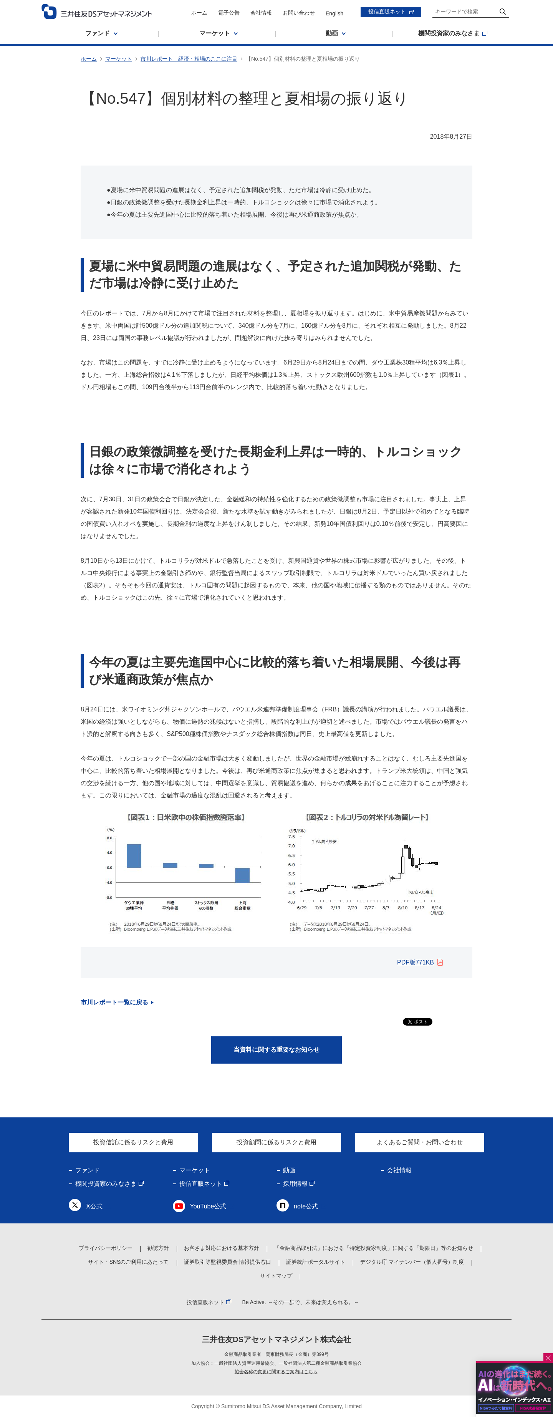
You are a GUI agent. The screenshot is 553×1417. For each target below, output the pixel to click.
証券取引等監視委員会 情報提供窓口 (228, 1262)
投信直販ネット (387, 11)
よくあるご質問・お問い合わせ (420, 1142)
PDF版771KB (415, 962)
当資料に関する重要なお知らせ (276, 1049)
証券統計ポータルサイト (315, 1262)
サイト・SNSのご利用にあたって (128, 1262)
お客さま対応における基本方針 (221, 1248)
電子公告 (229, 13)
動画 (289, 1170)
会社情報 (261, 13)
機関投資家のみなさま (106, 1183)
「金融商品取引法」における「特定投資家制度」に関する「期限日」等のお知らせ (373, 1248)
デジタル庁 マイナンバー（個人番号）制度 (412, 1262)
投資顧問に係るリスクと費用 (276, 1142)
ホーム (199, 13)
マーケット (118, 59)
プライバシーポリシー (105, 1248)
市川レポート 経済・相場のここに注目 (189, 59)
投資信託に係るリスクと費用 (133, 1142)
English (334, 13)
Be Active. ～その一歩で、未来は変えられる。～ (300, 1302)
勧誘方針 (158, 1248)
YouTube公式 (208, 1206)
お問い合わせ (299, 13)
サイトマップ (276, 1276)
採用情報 (295, 1183)
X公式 (94, 1206)
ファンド (87, 1170)
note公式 (306, 1206)
